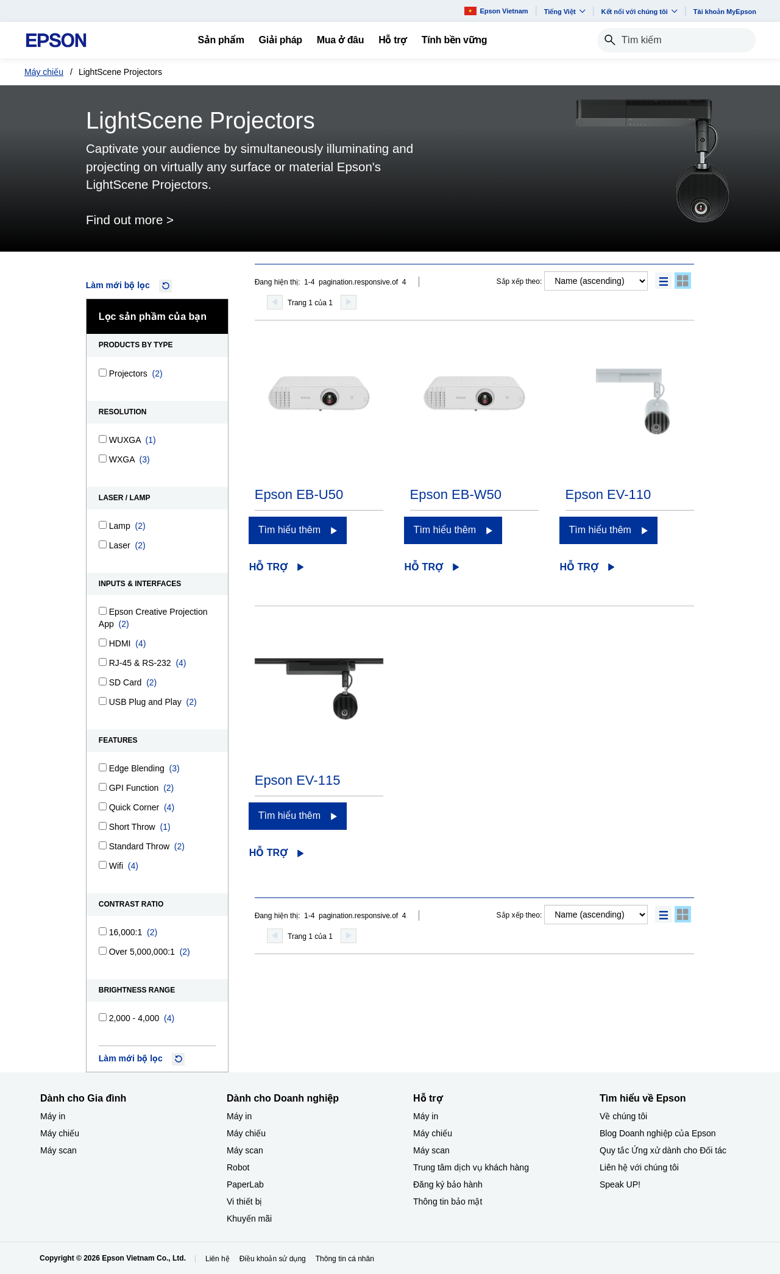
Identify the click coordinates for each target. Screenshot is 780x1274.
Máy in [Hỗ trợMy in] (425, 1116)
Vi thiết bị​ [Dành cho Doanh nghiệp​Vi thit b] (244, 1201)
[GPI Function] (103, 787)
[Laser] (103, 544)
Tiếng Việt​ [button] (565, 11)
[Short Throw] (103, 826)
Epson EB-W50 (456, 494)
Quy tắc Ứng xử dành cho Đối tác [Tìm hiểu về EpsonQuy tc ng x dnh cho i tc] (663, 1150)
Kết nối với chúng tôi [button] (639, 11)
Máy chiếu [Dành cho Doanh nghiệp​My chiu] (246, 1133)
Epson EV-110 (608, 494)
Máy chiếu (43, 72)
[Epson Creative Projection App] (103, 611)
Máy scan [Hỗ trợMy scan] (431, 1150)
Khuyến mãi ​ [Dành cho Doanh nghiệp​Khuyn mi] (250, 1218)
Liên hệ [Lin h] (217, 1259)
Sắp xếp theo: (519, 281)
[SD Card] (103, 681)
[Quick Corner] (103, 806)
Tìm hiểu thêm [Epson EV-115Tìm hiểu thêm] (289, 815)
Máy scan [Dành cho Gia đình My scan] (58, 1150)
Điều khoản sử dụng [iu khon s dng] (272, 1259)
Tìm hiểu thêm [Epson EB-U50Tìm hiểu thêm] (289, 530)
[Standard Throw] (103, 845)
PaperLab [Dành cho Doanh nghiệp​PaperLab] (245, 1184)
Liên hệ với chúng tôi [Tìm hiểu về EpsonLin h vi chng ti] (639, 1167)
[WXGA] (103, 458)
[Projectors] (103, 373)
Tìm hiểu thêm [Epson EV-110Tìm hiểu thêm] (600, 530)
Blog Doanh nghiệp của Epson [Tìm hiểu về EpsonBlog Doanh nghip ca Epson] (658, 1133)
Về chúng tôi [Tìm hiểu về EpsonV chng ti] (623, 1116)
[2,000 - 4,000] (103, 1017)
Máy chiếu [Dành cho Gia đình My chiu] (59, 1133)
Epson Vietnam (496, 11)
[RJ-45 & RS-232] (103, 662)
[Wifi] (103, 865)
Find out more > (130, 220)
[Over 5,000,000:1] (103, 951)
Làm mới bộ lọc (118, 285)
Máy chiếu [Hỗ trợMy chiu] (432, 1133)
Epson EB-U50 (299, 494)
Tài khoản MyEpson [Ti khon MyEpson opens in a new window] (724, 11)
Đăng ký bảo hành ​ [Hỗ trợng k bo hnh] (449, 1184)
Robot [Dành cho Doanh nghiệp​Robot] (238, 1167)
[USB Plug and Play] (103, 701)
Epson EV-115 (298, 780)
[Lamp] (103, 525)
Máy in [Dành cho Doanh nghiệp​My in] (239, 1116)
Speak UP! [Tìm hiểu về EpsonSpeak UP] (620, 1184)
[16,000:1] (103, 931)
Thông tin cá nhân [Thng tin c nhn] (345, 1259)
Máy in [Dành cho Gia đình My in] (52, 1116)
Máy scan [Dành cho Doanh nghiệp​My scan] (245, 1150)
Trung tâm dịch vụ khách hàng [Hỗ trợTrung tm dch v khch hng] (471, 1167)
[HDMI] (103, 642)
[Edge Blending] (103, 767)
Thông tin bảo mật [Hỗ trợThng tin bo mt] (447, 1201)
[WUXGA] (103, 439)
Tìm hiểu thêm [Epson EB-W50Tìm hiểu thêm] (445, 530)
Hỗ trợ (268, 567)
